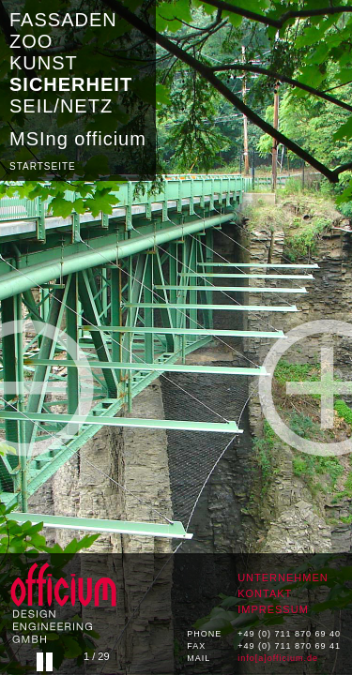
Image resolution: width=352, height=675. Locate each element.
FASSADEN (63, 19)
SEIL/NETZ (61, 106)
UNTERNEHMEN (283, 577)
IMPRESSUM (273, 609)
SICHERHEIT (70, 84)
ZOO (31, 41)
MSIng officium (77, 138)
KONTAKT (264, 593)
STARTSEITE (42, 166)
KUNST (43, 62)
